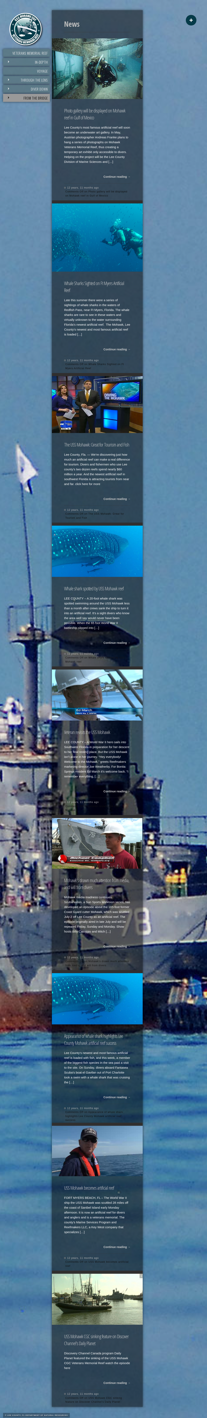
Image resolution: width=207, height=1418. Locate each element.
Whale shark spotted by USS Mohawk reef (94, 588)
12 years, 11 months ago (83, 187)
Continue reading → (116, 176)
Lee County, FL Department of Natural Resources (37, 1415)
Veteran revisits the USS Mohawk (87, 732)
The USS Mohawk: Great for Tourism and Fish (96, 444)
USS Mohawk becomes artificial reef (89, 1187)
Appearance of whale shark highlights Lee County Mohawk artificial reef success (93, 1039)
